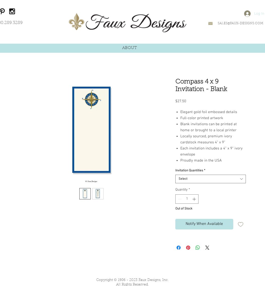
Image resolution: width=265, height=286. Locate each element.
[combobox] (210, 179)
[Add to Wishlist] (240, 224)
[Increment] (194, 199)
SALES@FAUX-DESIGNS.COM (240, 23)
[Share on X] (207, 248)
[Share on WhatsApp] (198, 248)
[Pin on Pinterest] (188, 248)
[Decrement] (179, 199)
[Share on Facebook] (179, 248)
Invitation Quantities (190, 171)
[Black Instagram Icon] (12, 11)
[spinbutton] (186, 199)
